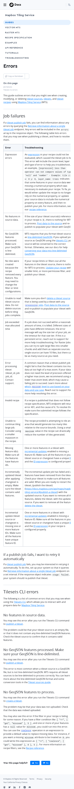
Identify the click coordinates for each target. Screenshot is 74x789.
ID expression (40, 460)
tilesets (47, 98)
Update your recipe (56, 266)
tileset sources (35, 98)
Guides (9, 22)
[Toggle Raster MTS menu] (66, 32)
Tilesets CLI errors (10, 90)
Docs (17, 4)
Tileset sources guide (39, 680)
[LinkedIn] (16, 784)
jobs (34, 303)
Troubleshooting (22, 58)
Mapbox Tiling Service (19, 15)
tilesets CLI (61, 239)
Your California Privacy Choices (15, 779)
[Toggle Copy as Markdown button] (27, 76)
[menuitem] (69, 4)
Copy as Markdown (14, 76)
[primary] (35, 759)
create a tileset (14, 699)
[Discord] (31, 784)
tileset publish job (16, 122)
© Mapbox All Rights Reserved (15, 775)
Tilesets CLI (19, 600)
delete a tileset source (58, 296)
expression (34, 154)
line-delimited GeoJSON (40, 235)
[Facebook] (21, 784)
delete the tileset (33, 504)
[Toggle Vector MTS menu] (66, 27)
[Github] (5, 784)
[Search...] (62, 4)
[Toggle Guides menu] (66, 22)
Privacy (39, 775)
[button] (69, 4)
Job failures (7, 87)
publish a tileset (14, 622)
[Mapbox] (11, 5)
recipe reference (37, 208)
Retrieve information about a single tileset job (31, 569)
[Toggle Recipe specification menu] (66, 37)
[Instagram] (26, 784)
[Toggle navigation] (5, 5)
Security (48, 775)
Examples (11, 43)
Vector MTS (13, 27)
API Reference (19, 48)
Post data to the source (49, 222)
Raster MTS (12, 32)
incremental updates (36, 449)
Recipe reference (35, 744)
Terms (31, 775)
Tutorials (17, 53)
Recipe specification (18, 38)
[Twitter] (10, 784)
